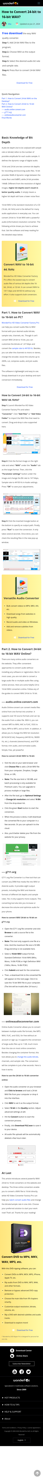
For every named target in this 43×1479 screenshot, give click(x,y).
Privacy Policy (22, 1461)
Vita (9, 24)
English (20, 1473)
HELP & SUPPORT (12, 1444)
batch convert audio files (20, 1230)
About (7, 1451)
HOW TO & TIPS (11, 1437)
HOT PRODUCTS (12, 1430)
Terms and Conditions (9, 1461)
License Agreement (34, 1461)
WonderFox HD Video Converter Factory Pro (20, 348)
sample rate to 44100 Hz (22, 374)
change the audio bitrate (27, 1087)
